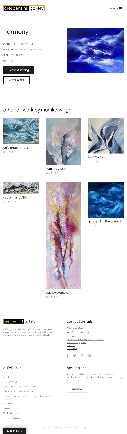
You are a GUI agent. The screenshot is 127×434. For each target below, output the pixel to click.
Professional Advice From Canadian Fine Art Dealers (28, 397)
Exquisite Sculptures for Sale (19, 386)
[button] (114, 8)
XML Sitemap (11, 413)
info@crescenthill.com (79, 332)
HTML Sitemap (12, 417)
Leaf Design (81, 427)
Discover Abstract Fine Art (18, 391)
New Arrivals (10, 381)
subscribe (77, 388)
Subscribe (15, 431)
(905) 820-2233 (75, 327)
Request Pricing (19, 70)
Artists (6, 376)
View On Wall (16, 80)
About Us (8, 403)
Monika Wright (24, 43)
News (6, 408)
